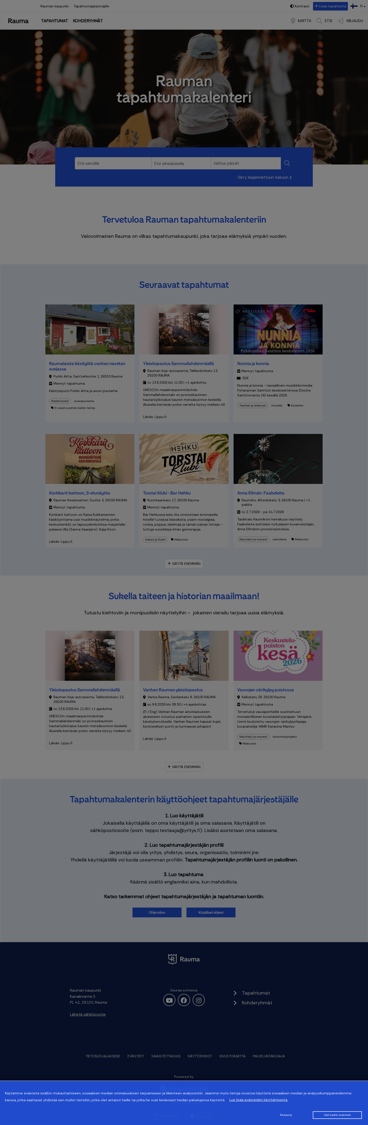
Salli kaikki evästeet (337, 1115)
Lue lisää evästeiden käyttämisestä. (258, 1100)
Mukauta (286, 1115)
